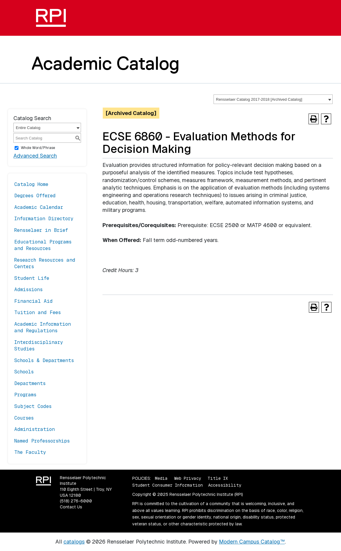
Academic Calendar (38, 207)
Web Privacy (187, 478)
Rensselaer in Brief (41, 230)
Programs (25, 395)
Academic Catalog (106, 63)
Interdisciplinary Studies (38, 345)
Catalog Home (31, 184)
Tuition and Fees (37, 312)
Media (161, 478)
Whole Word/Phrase (38, 147)
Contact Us (71, 507)
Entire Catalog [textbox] (28, 127)
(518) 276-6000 (76, 501)
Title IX (218, 478)
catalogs (74, 541)
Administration (34, 429)
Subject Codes (33, 406)
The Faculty (30, 452)
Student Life (31, 278)
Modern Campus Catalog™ (252, 541)
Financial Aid (33, 301)
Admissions (28, 289)
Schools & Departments (44, 360)
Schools (24, 372)
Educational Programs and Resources (42, 245)
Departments (30, 383)
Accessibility (224, 485)
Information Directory (44, 218)
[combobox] (273, 99)
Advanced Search (35, 155)
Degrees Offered (35, 196)
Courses (24, 418)
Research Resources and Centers (44, 263)
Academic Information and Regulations (42, 327)
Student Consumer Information (167, 485)
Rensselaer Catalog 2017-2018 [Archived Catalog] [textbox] (259, 99)
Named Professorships (42, 441)
